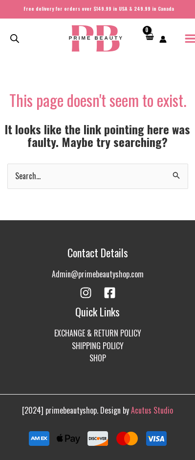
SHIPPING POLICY (98, 346)
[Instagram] (86, 293)
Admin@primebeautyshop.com (98, 274)
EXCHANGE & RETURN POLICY (97, 333)
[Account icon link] (163, 39)
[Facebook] (110, 293)
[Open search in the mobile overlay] (15, 38)
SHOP (97, 358)
